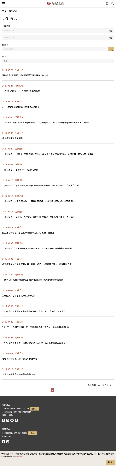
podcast (16, 420)
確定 (110, 462)
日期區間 (6, 26)
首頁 (4, 10)
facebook (3, 420)
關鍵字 (5, 44)
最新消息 (13, 10)
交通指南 (34, 409)
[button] (107, 3)
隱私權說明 (18, 456)
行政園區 (28, 412)
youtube (12, 420)
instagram (7, 420)
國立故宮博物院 (55, 3)
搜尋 (111, 49)
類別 (4, 56)
